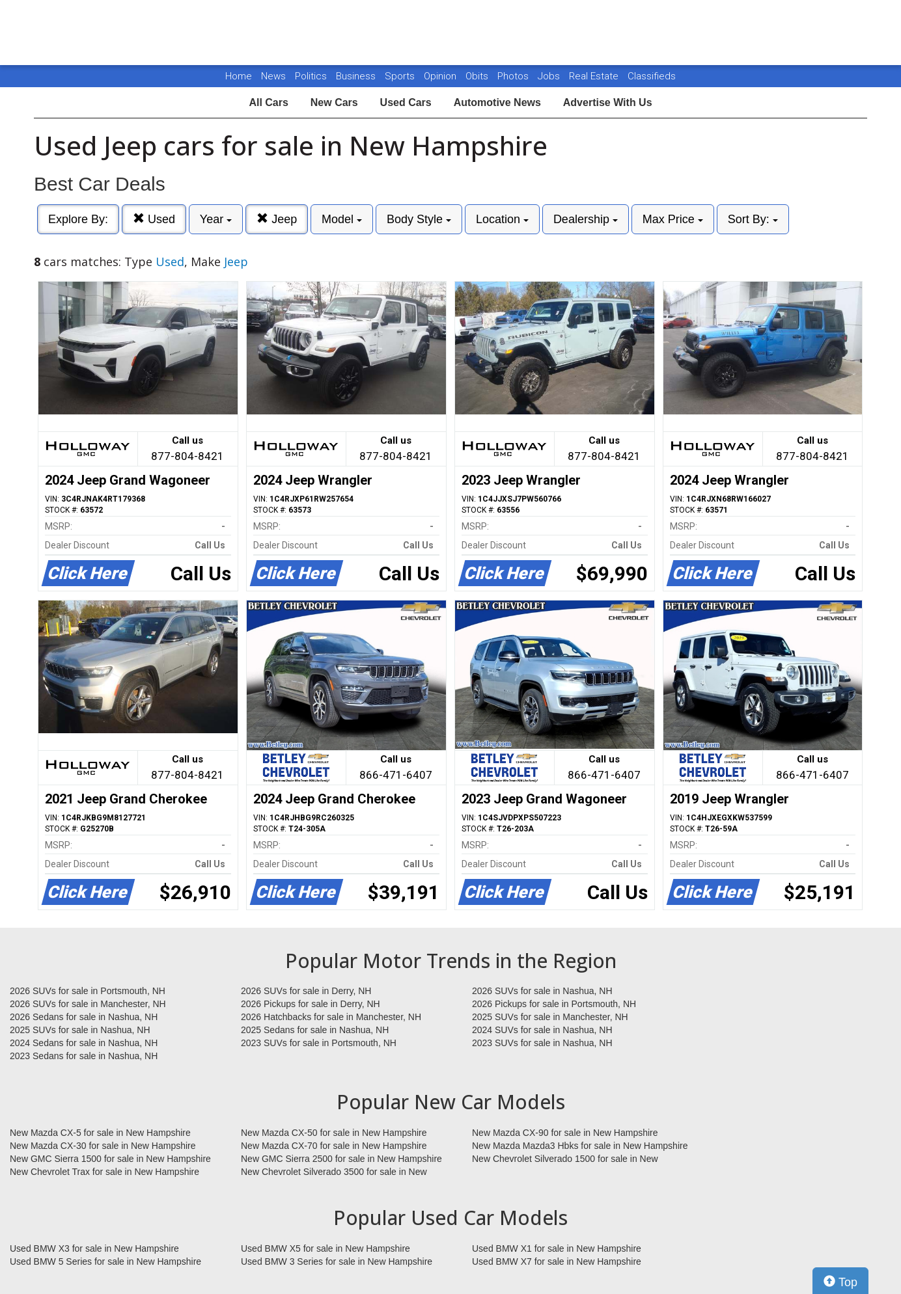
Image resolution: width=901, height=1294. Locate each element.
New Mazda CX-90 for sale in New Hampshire (565, 1132)
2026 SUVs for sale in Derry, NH (306, 991)
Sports (401, 76)
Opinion (441, 76)
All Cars (268, 102)
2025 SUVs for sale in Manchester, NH (550, 1017)
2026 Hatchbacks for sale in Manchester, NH (331, 1017)
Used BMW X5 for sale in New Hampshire (325, 1248)
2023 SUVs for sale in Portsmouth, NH (318, 1043)
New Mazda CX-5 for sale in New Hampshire (100, 1132)
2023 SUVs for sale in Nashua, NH (542, 1043)
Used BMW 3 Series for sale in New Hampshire (336, 1261)
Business (357, 76)
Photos (514, 76)
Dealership (585, 219)
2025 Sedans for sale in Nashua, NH (315, 1030)
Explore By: (78, 219)
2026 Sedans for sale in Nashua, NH (84, 1017)
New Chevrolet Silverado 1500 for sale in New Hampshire (565, 1159)
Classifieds (652, 76)
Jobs (550, 76)
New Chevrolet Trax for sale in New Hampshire (104, 1171)
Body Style (419, 219)
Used (154, 219)
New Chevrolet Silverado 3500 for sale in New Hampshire (334, 1172)
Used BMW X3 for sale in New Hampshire (94, 1248)
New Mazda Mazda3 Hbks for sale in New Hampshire (579, 1145)
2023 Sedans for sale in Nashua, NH (84, 1056)
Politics (311, 76)
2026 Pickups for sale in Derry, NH (310, 1004)
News (273, 76)
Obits (478, 76)
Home (238, 76)
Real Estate (595, 76)
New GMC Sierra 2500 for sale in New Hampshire (341, 1158)
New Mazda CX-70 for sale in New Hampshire (334, 1145)
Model (342, 219)
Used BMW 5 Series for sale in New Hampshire (105, 1261)
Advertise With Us (607, 102)
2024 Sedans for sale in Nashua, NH (84, 1043)
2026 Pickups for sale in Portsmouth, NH (554, 1004)
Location (502, 219)
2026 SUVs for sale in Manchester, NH (88, 1004)
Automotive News (497, 102)
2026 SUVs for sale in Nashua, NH (542, 991)
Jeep (276, 219)
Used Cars (406, 102)
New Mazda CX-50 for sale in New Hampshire (334, 1132)
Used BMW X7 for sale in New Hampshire (556, 1261)
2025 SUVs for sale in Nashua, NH (80, 1030)
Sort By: (753, 219)
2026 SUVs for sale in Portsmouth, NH (87, 991)
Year (216, 219)
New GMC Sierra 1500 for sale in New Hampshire (110, 1158)
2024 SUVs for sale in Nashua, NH (542, 1030)
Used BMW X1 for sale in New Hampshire (556, 1248)
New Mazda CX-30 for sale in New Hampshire (103, 1145)
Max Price (673, 219)
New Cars (334, 102)
